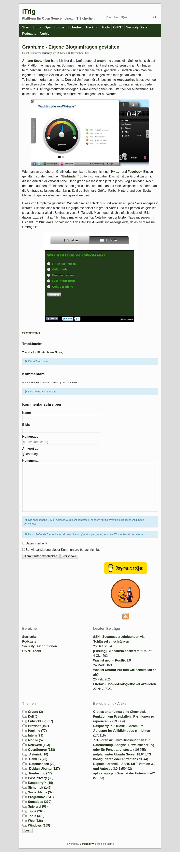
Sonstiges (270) (39, 801)
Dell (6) (33, 716)
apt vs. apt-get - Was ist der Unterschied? (124, 773)
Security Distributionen (39, 646)
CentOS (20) (38, 759)
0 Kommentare (31, 332)
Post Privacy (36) (40, 778)
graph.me (104, 60)
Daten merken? (36, 543)
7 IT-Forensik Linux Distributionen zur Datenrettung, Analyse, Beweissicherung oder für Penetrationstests (123, 744)
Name (26, 412)
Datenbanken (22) (42, 764)
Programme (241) (41, 797)
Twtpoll (86, 212)
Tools (106, 27)
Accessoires (126, 79)
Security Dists (136, 27)
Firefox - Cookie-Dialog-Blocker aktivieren (124, 684)
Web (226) (35, 820)
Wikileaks (46, 222)
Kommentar (31, 460)
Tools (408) (36, 816)
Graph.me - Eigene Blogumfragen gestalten (70, 47)
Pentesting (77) (40, 773)
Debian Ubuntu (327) (44, 768)
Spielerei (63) (38, 806)
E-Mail (27, 424)
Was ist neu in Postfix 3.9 (112, 660)
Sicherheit (75, 27)
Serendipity (87, 843)
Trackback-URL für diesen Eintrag (42, 352)
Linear (56, 382)
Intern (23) (35, 735)
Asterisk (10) (38, 754)
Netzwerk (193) (39, 745)
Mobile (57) (36, 740)
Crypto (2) (35, 711)
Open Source (54, 27)
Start (25, 27)
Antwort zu (30, 448)
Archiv (44, 33)
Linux (37, 27)
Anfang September (36, 60)
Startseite (29, 636)
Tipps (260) (36, 811)
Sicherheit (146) (39, 787)
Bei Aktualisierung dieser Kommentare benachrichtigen (64, 549)
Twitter (116, 171)
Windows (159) (39, 825)
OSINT (118, 27)
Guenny (47, 53)
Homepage (30, 436)
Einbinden (69, 176)
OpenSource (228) (41, 749)
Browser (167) (38, 726)
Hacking (92, 27)
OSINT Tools (31, 651)
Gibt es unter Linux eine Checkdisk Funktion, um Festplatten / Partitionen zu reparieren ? (123, 716)
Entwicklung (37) (40, 721)
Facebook (135, 171)
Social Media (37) (41, 792)
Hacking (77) (37, 730)
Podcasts (29, 33)
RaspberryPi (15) (40, 782)
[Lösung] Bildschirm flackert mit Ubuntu (123, 651)
